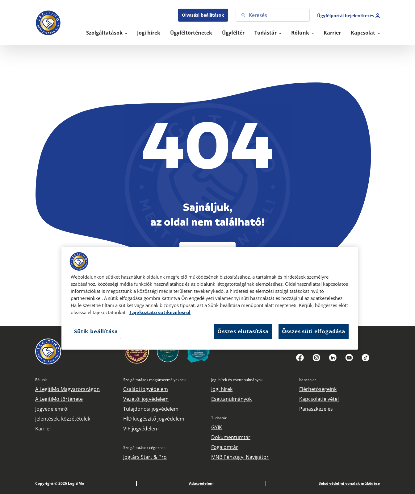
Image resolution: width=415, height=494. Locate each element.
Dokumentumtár (230, 437)
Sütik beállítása (96, 331)
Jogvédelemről (52, 408)
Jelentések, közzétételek (62, 418)
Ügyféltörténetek (191, 32)
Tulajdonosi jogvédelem (150, 408)
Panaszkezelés (316, 408)
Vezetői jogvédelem (146, 399)
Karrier (332, 32)
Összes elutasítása (243, 331)
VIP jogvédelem (141, 428)
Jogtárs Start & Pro (145, 457)
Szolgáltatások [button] (105, 32)
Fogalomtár (224, 447)
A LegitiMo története (59, 399)
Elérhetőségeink (318, 389)
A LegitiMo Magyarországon (67, 389)
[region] (209, 298)
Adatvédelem (201, 483)
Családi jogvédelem (145, 389)
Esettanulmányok (231, 399)
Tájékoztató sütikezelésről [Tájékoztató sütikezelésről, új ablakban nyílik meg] (160, 312)
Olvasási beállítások (203, 15)
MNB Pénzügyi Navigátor (240, 457)
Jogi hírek (148, 32)
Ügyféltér (233, 32)
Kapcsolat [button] (363, 32)
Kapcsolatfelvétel (319, 399)
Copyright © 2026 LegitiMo (59, 483)
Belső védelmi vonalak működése (349, 483)
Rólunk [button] (300, 32)
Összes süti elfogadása (313, 331)
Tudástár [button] (266, 32)
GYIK (216, 427)
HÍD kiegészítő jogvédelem (153, 418)
